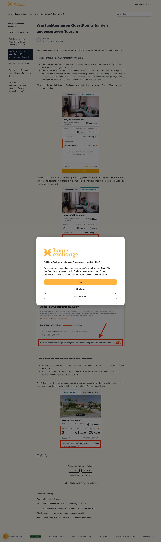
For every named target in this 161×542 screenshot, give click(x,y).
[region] (80, 271)
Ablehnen (80, 289)
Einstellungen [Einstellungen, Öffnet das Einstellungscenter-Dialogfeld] (80, 296)
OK (80, 282)
